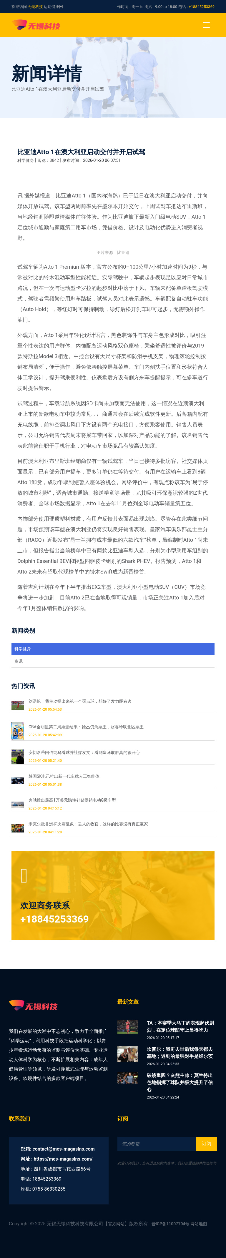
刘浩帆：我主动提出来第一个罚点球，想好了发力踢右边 (80, 701)
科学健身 (25, 160)
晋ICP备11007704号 (171, 1224)
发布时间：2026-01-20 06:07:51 (91, 160)
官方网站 (116, 1224)
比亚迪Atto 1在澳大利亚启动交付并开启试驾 (81, 152)
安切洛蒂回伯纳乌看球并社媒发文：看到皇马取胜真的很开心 (84, 752)
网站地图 (198, 1224)
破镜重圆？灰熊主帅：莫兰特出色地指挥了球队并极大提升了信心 (180, 1082)
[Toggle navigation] (206, 25)
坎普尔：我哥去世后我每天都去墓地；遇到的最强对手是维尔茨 (180, 1052)
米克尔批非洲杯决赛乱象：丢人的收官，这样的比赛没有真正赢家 (88, 824)
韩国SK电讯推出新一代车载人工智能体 (64, 776)
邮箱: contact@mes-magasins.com (58, 1149)
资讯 (18, 661)
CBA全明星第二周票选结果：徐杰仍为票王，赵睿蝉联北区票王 (86, 726)
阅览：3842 (48, 160)
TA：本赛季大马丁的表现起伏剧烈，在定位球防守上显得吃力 (180, 1026)
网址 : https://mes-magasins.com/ (57, 1159)
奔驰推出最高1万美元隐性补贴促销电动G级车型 (72, 800)
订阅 (206, 1143)
